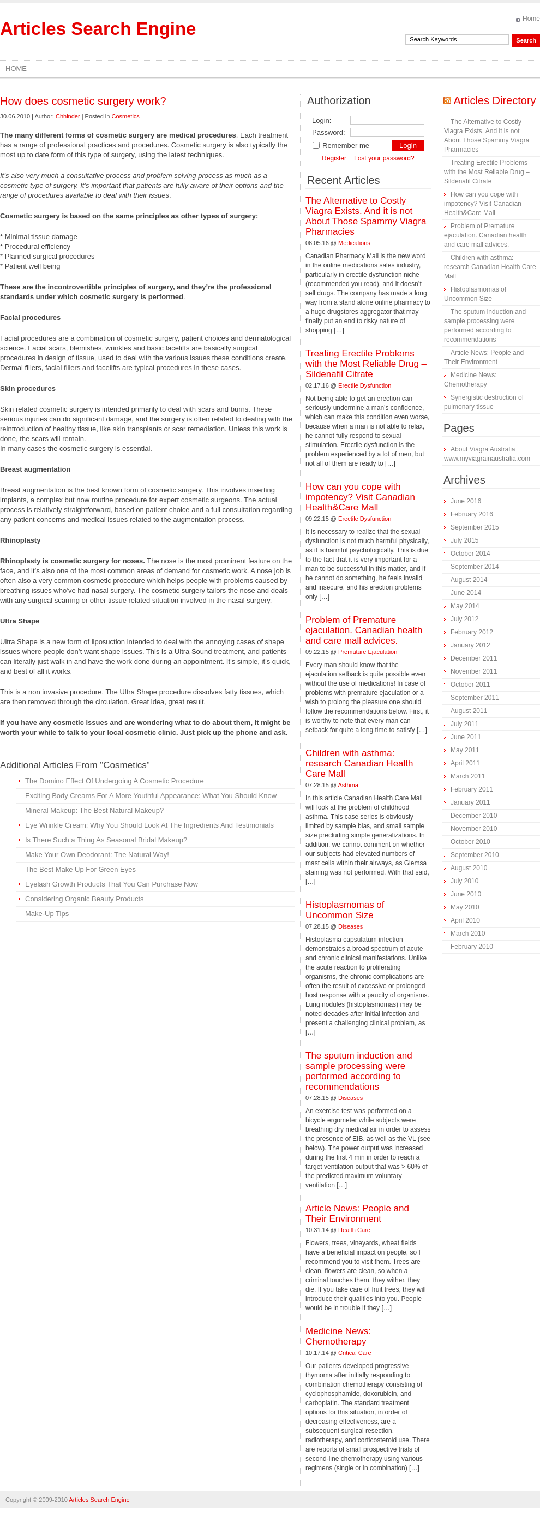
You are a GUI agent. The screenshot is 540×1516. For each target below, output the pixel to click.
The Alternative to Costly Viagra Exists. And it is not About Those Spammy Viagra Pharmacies (365, 216)
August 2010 (469, 868)
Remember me (340, 145)
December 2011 (474, 658)
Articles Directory (494, 100)
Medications (354, 243)
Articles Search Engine (98, 29)
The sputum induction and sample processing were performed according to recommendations (358, 1071)
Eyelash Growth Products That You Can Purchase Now (111, 884)
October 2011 (470, 684)
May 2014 (465, 606)
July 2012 (464, 619)
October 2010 (470, 842)
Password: (328, 132)
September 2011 (475, 697)
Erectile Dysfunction (364, 385)
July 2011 (464, 724)
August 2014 (469, 580)
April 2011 (465, 763)
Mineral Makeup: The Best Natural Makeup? (94, 810)
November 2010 (474, 829)
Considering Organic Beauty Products (84, 899)
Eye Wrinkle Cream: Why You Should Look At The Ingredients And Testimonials (149, 825)
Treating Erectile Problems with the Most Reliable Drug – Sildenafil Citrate (366, 363)
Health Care (354, 1230)
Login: (321, 120)
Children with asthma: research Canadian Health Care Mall (359, 763)
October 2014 (470, 553)
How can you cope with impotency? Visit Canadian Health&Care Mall (360, 497)
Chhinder (68, 116)
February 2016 (472, 514)
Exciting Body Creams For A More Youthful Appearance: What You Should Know (151, 796)
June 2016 (466, 501)
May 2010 (465, 907)
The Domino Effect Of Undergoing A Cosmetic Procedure (114, 781)
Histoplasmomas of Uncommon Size (345, 910)
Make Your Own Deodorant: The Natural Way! (97, 855)
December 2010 (474, 815)
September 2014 (475, 566)
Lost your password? (384, 158)
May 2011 (465, 750)
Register (334, 158)
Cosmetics (125, 116)
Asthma (348, 785)
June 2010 (466, 894)
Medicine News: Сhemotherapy (338, 1336)
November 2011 (474, 671)
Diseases (350, 926)
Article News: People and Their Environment (357, 1213)
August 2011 (469, 711)
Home (531, 18)
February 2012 (472, 632)
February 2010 (472, 946)
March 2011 (468, 776)
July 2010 (464, 881)
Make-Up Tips (47, 913)
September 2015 (475, 527)
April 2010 (465, 920)
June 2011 (466, 737)
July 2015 (464, 540)
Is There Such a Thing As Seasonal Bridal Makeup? (106, 840)
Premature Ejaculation (367, 652)
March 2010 (468, 933)
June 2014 (466, 593)
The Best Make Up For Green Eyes (80, 869)
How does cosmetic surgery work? (83, 101)
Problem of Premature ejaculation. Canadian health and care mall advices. (364, 630)
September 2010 (475, 855)
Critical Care (354, 1352)
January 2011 (470, 802)
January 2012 (470, 645)
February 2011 (472, 789)
